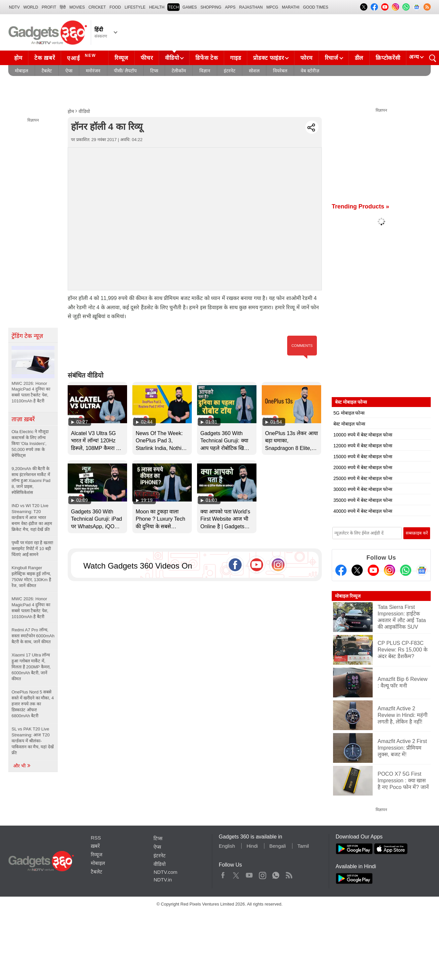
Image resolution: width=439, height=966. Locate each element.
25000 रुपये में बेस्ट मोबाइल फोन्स (362, 478)
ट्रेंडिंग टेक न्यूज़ (27, 336)
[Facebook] (341, 570)
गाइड (235, 58)
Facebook (223, 873)
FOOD (115, 7)
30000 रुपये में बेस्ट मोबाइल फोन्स (362, 489)
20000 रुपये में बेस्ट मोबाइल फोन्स (362, 467)
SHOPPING (210, 7)
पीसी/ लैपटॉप (125, 70)
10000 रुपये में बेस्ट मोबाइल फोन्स (362, 434)
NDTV (14, 7)
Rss (289, 873)
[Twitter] (357, 570)
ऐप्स (68, 70)
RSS (96, 837)
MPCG (272, 7)
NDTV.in (162, 879)
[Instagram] (389, 570)
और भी (22, 765)
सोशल (254, 70)
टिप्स (154, 70)
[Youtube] (373, 570)
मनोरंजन (93, 70)
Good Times (315, 7)
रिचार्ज (331, 58)
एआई (82, 57)
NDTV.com (165, 872)
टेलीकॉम (179, 70)
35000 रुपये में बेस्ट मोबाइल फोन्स (362, 500)
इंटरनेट (229, 70)
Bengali (277, 846)
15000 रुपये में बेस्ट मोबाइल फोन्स (362, 456)
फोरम (306, 58)
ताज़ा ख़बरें (23, 419)
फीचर (147, 58)
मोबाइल (21, 70)
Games (190, 7)
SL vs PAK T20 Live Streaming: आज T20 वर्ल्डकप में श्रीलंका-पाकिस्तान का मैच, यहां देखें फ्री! (33, 740)
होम (18, 58)
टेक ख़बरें (44, 58)
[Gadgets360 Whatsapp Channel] (405, 570)
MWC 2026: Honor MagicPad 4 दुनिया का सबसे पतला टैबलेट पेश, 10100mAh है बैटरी (31, 607)
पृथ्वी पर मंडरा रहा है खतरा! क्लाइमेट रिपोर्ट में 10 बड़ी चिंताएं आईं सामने (32, 548)
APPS (230, 7)
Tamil (303, 846)
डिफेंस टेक (206, 58)
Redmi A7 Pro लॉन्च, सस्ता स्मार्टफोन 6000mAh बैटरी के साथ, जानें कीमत (33, 635)
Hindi (252, 846)
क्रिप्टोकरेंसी (388, 58)
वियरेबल (280, 70)
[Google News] (421, 570)
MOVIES (77, 7)
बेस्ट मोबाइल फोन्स (349, 424)
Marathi (290, 7)
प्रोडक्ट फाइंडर (268, 58)
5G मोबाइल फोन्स (348, 413)
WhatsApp (276, 873)
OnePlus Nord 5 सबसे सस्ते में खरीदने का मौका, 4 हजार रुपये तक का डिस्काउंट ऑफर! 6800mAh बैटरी (33, 703)
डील (359, 58)
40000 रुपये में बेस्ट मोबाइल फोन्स (362, 511)
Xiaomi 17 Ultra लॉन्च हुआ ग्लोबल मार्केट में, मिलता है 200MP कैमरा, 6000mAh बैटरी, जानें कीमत (31, 666)
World (30, 7)
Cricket (97, 7)
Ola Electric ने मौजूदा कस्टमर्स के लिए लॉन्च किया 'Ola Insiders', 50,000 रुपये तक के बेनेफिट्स (30, 443)
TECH (173, 7)
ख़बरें (95, 846)
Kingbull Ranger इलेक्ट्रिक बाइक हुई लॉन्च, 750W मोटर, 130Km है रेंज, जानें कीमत (31, 576)
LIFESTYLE (134, 7)
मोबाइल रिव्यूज (347, 596)
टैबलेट (47, 70)
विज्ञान (204, 70)
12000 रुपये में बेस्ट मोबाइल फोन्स (362, 445)
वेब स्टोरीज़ (310, 70)
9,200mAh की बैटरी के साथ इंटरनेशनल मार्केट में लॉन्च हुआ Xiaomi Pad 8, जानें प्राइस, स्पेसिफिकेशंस (31, 480)
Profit (49, 7)
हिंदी (63, 7)
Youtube (249, 873)
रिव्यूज (121, 58)
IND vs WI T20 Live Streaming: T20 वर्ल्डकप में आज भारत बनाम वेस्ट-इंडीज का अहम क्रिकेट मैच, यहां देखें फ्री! (32, 517)
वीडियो (172, 58)
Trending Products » (360, 206)
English (227, 846)
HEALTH (156, 7)
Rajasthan (251, 7)
